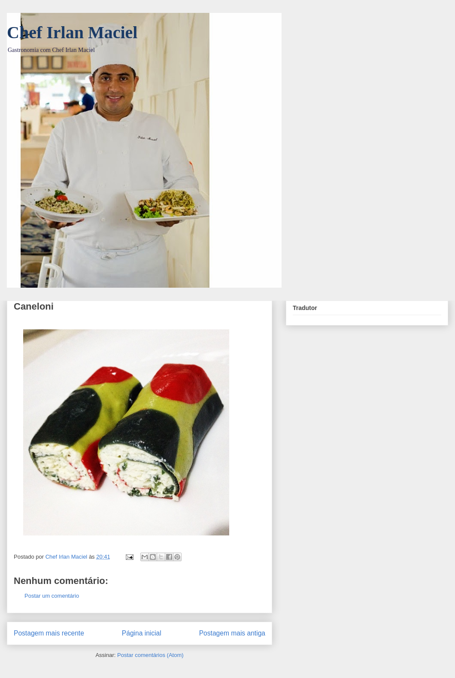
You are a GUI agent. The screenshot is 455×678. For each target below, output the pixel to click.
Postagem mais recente (49, 633)
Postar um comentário (51, 596)
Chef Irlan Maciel (72, 32)
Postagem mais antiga (232, 633)
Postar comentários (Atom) (150, 655)
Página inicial (141, 633)
